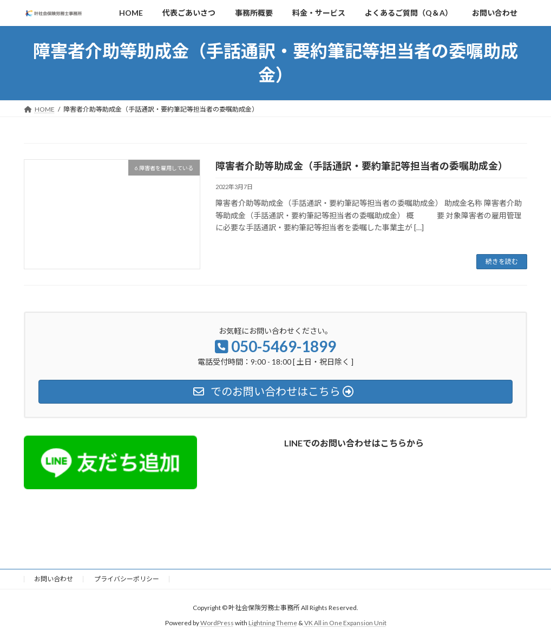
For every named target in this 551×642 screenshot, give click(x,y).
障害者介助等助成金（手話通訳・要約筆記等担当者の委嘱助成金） (361, 166)
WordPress (217, 623)
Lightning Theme (272, 623)
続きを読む (502, 261)
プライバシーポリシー (126, 579)
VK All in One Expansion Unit (345, 623)
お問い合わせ (53, 579)
